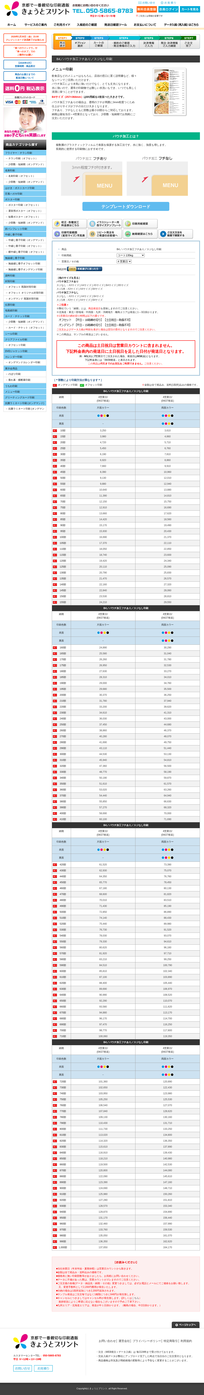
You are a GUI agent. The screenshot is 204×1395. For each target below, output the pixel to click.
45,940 (103, 760)
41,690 (103, 742)
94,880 (103, 1012)
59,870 (167, 777)
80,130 (167, 888)
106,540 (103, 1105)
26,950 (103, 665)
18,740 (103, 554)
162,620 (167, 1241)
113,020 (103, 1134)
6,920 (103, 460)
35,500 (167, 689)
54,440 (103, 795)
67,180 (103, 888)
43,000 (167, 718)
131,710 (167, 1123)
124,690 (103, 1188)
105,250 (103, 1099)
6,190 (103, 454)
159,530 (167, 1229)
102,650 (103, 1087)
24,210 (103, 602)
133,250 (167, 1129)
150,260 (167, 1194)
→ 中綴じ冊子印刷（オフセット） (24, 246)
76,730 (103, 929)
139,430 (167, 1152)
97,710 (167, 953)
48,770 (103, 771)
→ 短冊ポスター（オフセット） (22, 216)
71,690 (167, 819)
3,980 (103, 436)
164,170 (167, 1247)
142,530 (167, 1164)
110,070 (167, 1000)
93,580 (103, 1006)
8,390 (103, 472)
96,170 (103, 1018)
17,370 (103, 543)
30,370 (103, 695)
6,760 (167, 448)
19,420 (103, 560)
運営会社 (124, 1341)
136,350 (167, 1140)
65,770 (103, 882)
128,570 (103, 1206)
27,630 (103, 671)
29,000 (103, 683)
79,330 (103, 941)
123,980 (167, 1093)
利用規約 (186, 1341)
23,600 (167, 554)
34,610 (103, 712)
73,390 (167, 864)
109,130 (103, 1117)
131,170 (103, 1217)
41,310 (167, 712)
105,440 (167, 983)
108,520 (167, 994)
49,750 (167, 742)
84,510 (103, 965)
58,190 (167, 771)
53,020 (103, 789)
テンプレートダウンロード (125, 206)
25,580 (103, 653)
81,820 (167, 894)
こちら (135, 1298)
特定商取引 (171, 1341)
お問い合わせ (107, 1341)
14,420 (103, 519)
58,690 (103, 813)
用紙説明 (61, 269)
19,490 (167, 525)
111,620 (167, 1006)
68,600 (103, 894)
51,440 (167, 748)
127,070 (167, 1105)
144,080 (167, 1170)
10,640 (103, 489)
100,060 (103, 1036)
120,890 (167, 1081)
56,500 (167, 766)
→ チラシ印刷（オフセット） (21, 158)
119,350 (167, 1036)
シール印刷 (11, 333)
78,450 (167, 882)
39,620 (167, 706)
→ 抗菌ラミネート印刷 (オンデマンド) (24, 409)
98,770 (103, 1030)
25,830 (167, 572)
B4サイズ (111, 285)
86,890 (167, 912)
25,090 (167, 566)
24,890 (103, 647)
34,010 (167, 677)
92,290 (103, 1000)
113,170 (167, 1012)
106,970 (167, 989)
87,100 (103, 977)
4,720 (103, 442)
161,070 (167, 1235)
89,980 (167, 923)
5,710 (167, 442)
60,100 (103, 819)
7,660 (103, 466)
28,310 (103, 677)
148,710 (167, 1188)
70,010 (103, 900)
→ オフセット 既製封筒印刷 (20, 286)
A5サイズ (98, 285)
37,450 (103, 724)
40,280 (103, 736)
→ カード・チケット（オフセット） (25, 327)
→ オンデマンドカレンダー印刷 (22, 362)
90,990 (103, 994)
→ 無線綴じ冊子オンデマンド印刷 (24, 269)
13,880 (167, 489)
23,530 (103, 596)
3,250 (103, 430)
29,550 (167, 602)
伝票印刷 (10, 304)
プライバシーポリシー (147, 1341)
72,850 (103, 912)
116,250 (167, 1024)
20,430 (167, 531)
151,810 (167, 1200)
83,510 (167, 900)
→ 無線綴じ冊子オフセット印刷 (22, 263)
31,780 (167, 659)
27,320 (167, 584)
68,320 (167, 807)
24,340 (167, 560)
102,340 (167, 971)
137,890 (167, 1146)
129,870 (103, 1211)
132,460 (103, 1223)
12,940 (167, 483)
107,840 (103, 1111)
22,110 (167, 543)
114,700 (167, 1018)
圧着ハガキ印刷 (13, 193)
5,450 (103, 448)
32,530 (167, 665)
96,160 (167, 947)
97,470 (103, 1024)
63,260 (167, 789)
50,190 (103, 777)
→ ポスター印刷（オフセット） (22, 205)
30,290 (167, 647)
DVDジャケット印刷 (16, 351)
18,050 (103, 549)
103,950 (103, 1093)
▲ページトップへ (185, 1324)
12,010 (167, 478)
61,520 (103, 864)
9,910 (167, 466)
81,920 (103, 953)
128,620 (167, 1111)
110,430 (103, 1123)
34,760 (167, 683)
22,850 (167, 549)
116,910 (103, 1152)
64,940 (167, 795)
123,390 (103, 1182)
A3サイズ (74, 285)
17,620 (167, 513)
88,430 (167, 917)
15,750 (167, 501)
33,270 (167, 671)
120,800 (103, 1170)
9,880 (103, 483)
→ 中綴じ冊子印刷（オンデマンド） (25, 240)
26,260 (103, 659)
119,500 (103, 1164)
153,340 (167, 1206)
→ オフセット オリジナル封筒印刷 (24, 292)
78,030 (103, 935)
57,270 (103, 807)
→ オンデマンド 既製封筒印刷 (22, 298)
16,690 (167, 507)
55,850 (103, 801)
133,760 (103, 1229)
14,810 (167, 495)
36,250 (167, 695)
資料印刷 (10, 275)
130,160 (167, 1117)
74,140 (103, 917)
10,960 (167, 472)
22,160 (103, 584)
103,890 (167, 977)
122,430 (167, 1087)
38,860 (103, 730)
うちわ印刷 (11, 386)
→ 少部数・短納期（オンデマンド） (25, 164)
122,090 (103, 1176)
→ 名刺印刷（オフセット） (20, 176)
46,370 (167, 730)
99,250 (167, 959)
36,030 (103, 718)
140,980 (167, 1158)
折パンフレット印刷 (16, 228)
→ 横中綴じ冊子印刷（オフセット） (25, 251)
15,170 (103, 525)
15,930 (103, 531)
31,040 (167, 653)
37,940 (167, 700)
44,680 (167, 724)
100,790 (167, 965)
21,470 (103, 578)
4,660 (167, 436)
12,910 (103, 507)
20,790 (103, 572)
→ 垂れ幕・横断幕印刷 (17, 380)
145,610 (167, 1176)
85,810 (103, 971)
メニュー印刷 (12, 391)
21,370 (167, 537)
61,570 (167, 783)
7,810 (167, 454)
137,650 (103, 1247)
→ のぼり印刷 (13, 374)
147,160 (167, 1182)
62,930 (103, 870)
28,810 (167, 596)
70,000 (167, 813)
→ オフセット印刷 (15, 345)
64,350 (103, 876)
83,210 (103, 959)
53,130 (167, 754)
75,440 (103, 923)
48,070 (167, 736)
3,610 (167, 430)
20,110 (103, 566)
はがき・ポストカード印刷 (19, 188)
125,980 (103, 1194)
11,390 (103, 495)
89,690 (103, 989)
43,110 (103, 748)
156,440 (167, 1217)
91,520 (167, 929)
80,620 (103, 947)
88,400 (103, 983)
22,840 (103, 590)
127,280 (103, 1200)
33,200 (103, 706)
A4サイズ (86, 285)
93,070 (167, 935)
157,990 (167, 1223)
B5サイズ (123, 285)
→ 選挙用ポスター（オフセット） (24, 210)
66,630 (167, 801)
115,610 (103, 1146)
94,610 (167, 941)
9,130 (103, 478)
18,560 (167, 519)
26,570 (167, 578)
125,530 (167, 1099)
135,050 (103, 1235)
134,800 (167, 1134)
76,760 (167, 876)
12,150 (103, 501)
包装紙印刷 (11, 310)
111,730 (103, 1129)
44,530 (103, 754)
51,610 (103, 783)
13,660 (103, 513)
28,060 (167, 590)
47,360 (103, 766)
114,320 (103, 1140)
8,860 (167, 460)
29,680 (103, 689)
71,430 (103, 906)
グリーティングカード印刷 (19, 397)
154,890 (167, 1211)
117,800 (167, 1030)
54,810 (167, 760)
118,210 (103, 1158)
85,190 (167, 906)
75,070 (167, 870)
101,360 (103, 1081)
